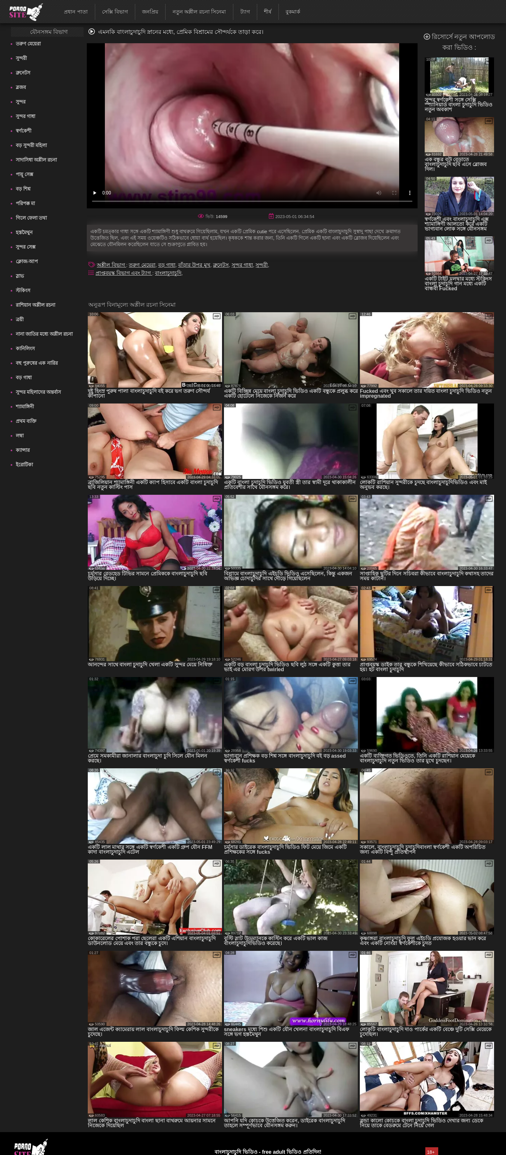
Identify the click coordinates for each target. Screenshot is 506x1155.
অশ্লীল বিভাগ (111, 265)
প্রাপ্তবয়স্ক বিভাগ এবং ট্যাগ (124, 273)
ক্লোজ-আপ (27, 261)
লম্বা (20, 435)
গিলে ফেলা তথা (31, 218)
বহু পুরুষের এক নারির (37, 363)
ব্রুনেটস (23, 72)
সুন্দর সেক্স (25, 247)
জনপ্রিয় (150, 12)
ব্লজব (21, 87)
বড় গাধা (24, 377)
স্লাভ (20, 276)
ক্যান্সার (23, 450)
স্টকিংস (23, 290)
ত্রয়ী (20, 319)
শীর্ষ (267, 12)
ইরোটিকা (24, 464)
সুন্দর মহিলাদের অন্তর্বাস (38, 392)
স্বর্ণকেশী (23, 131)
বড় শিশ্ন (23, 189)
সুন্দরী (21, 58)
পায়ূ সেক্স (24, 174)
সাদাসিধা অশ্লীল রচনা (36, 160)
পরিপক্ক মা (25, 203)
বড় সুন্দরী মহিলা (31, 145)
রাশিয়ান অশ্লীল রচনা (35, 305)
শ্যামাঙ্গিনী (25, 406)
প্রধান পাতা (75, 12)
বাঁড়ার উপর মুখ (194, 265)
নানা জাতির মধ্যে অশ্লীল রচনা (44, 334)
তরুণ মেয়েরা (28, 43)
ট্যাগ (245, 12)
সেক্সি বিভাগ (114, 12)
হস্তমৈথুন (24, 232)
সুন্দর (20, 102)
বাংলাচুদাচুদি (168, 273)
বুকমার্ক (293, 12)
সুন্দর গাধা (25, 116)
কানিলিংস (25, 348)
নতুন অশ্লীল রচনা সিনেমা (199, 12)
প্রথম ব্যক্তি (26, 421)
